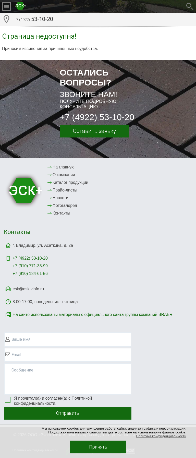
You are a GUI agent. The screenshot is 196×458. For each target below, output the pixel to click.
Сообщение (22, 370)
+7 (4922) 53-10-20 (97, 117)
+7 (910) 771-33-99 (30, 266)
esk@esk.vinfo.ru (28, 289)
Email (16, 354)
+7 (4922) (30, 258)
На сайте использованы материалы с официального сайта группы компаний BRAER (92, 314)
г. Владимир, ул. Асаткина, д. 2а (43, 245)
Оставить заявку (94, 131)
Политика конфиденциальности (161, 436)
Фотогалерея (65, 205)
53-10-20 (33, 20)
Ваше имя (20, 339)
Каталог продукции (70, 182)
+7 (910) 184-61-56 (30, 273)
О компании (64, 175)
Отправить (67, 413)
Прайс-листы (65, 190)
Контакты (61, 213)
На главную (64, 167)
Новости (60, 198)
